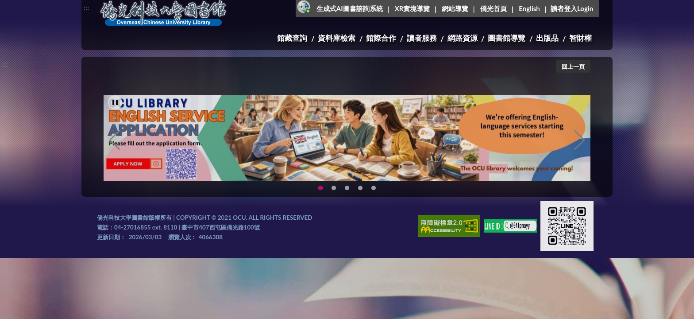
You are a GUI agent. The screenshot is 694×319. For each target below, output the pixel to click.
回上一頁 (573, 66)
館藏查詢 (292, 38)
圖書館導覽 (506, 38)
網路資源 (462, 38)
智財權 (580, 38)
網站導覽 (455, 8)
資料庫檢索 (336, 38)
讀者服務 (422, 38)
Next (579, 150)
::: (86, 7)
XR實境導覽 (412, 8)
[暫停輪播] (115, 113)
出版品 (547, 38)
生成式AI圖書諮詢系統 (349, 8)
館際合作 (381, 38)
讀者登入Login (572, 8)
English (529, 8)
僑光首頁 (493, 8)
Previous (114, 150)
